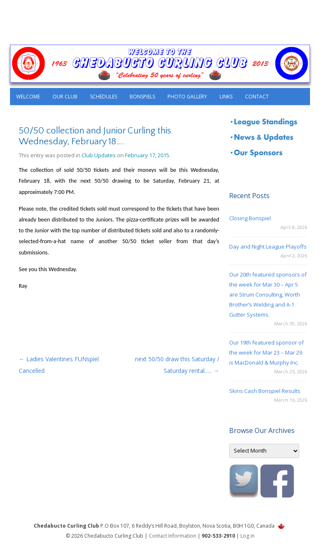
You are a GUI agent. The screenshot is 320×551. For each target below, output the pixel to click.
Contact (257, 96)
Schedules (103, 96)
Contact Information (172, 535)
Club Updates (99, 155)
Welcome (28, 96)
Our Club (65, 96)
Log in (247, 535)
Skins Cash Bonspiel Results (264, 391)
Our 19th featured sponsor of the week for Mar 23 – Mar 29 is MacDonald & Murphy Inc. (266, 352)
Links (226, 96)
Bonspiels (142, 96)
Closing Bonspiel (250, 218)
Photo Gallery (187, 96)
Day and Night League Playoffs (268, 246)
